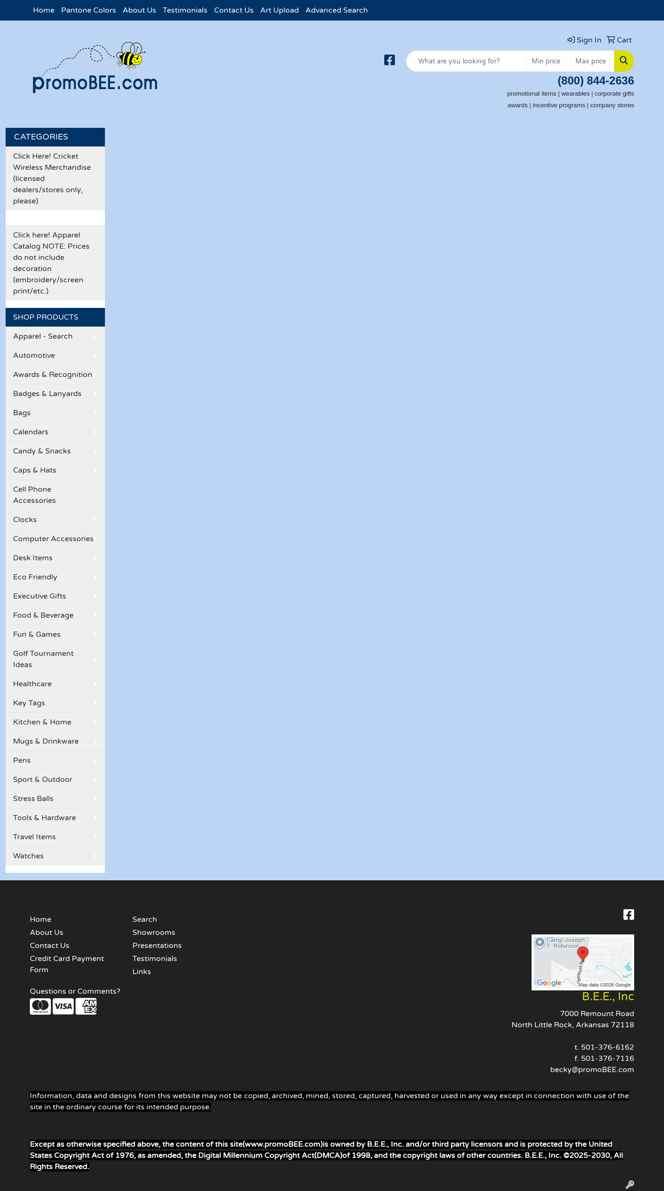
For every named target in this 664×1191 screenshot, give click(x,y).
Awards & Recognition (52, 374)
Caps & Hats (34, 470)
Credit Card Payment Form (67, 964)
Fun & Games (37, 634)
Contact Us (234, 10)
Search (144, 919)
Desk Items (33, 558)
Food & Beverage (43, 615)
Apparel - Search (43, 336)
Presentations (157, 945)
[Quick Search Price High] (592, 61)
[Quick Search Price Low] (548, 61)
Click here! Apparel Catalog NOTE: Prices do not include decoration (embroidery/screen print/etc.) (51, 263)
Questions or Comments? (75, 991)
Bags (22, 413)
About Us (139, 10)
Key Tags (29, 703)
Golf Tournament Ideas (43, 659)
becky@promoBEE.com (592, 1069)
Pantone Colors (88, 10)
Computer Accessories (53, 538)
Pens (22, 760)
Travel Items (34, 837)
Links (141, 971)
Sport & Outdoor (42, 779)
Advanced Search (336, 10)
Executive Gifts (39, 596)
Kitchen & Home (42, 722)
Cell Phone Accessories (34, 495)
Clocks (25, 519)
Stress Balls (33, 798)
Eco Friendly (35, 577)
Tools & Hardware (44, 817)
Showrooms (153, 932)
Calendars (30, 432)
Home (44, 10)
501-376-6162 (607, 1047)
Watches (28, 856)
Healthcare (32, 684)
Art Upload (279, 10)
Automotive (34, 355)
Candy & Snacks (42, 451)
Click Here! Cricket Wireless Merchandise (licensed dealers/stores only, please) (52, 179)
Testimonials (185, 10)
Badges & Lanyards (47, 393)
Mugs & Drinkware (46, 741)
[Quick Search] (466, 61)
